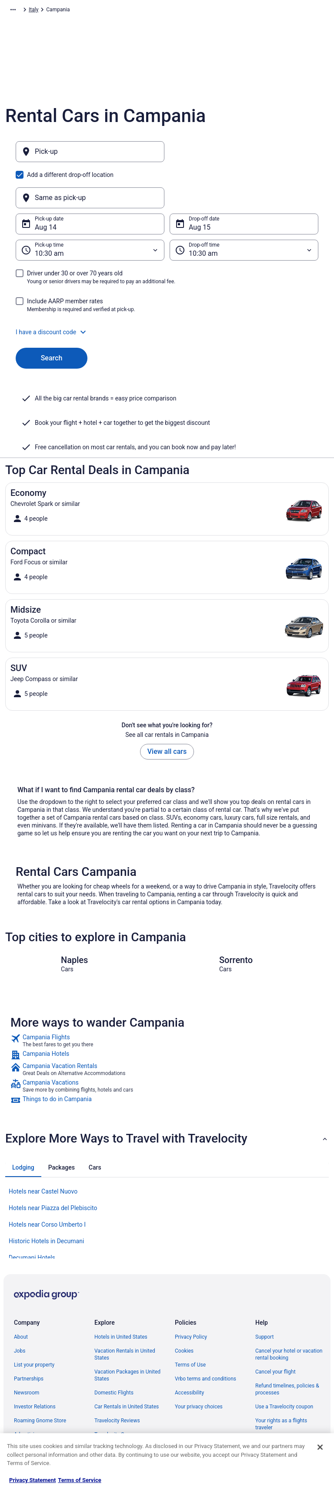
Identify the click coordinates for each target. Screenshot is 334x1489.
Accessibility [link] (189, 1351)
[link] (167, 998)
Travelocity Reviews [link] (117, 1379)
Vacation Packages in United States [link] (127, 1333)
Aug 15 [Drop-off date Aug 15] (199, 185)
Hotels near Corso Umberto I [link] (47, 1182)
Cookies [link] (184, 1309)
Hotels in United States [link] (120, 1295)
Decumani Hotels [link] (32, 1215)
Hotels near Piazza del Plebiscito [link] (53, 1166)
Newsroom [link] (26, 1351)
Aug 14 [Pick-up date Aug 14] (46, 185)
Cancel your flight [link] (275, 1330)
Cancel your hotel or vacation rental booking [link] (289, 1312)
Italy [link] (110, 11)
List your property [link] (34, 1323)
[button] (167, 290)
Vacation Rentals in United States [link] (124, 1312)
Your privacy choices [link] (199, 1365)
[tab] (23, 1125)
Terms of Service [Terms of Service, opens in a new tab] (79, 1480)
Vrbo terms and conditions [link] (205, 1337)
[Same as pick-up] (244, 156)
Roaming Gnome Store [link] (40, 1379)
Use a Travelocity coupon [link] (284, 1365)
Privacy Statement (32, 1480)
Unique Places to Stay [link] (119, 1407)
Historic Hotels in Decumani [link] (46, 1199)
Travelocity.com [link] (23, 11)
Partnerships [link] (28, 1337)
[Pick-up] (90, 156)
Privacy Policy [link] (191, 1295)
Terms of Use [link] (190, 1323)
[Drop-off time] (244, 208)
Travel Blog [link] (107, 1421)
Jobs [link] (19, 1309)
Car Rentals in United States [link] (126, 1365)
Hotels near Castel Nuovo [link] (43, 1149)
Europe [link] (89, 11)
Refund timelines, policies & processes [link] (287, 1347)
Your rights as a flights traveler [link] (281, 1382)
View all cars (167, 709)
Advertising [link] (27, 1393)
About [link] (21, 1295)
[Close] (320, 1447)
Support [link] (264, 1295)
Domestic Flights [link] (114, 1351)
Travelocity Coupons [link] (117, 1393)
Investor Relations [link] (35, 1365)
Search (52, 316)
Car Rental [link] (61, 11)
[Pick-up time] (90, 208)
